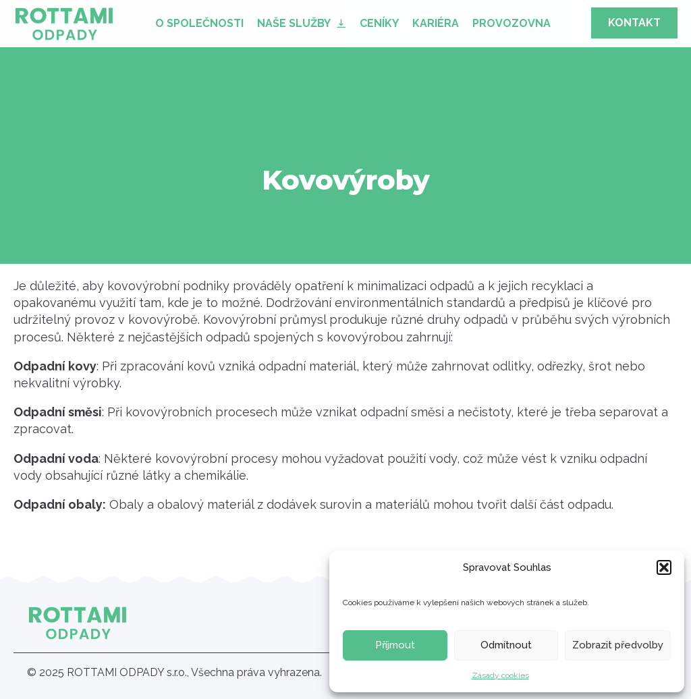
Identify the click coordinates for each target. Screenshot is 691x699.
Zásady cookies (500, 675)
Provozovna (511, 23)
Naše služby (294, 23)
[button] (664, 567)
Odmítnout (506, 645)
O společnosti (199, 23)
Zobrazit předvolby (617, 645)
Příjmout (395, 645)
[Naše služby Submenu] (342, 23)
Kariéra (435, 23)
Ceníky (379, 23)
